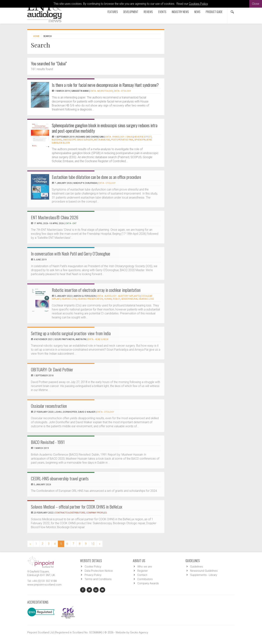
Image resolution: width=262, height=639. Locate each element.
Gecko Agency (139, 632)
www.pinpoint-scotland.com (44, 584)
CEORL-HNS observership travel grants (60, 478)
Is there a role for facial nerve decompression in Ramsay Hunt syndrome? (105, 85)
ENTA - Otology (122, 91)
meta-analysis (102, 139)
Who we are (144, 566)
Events (162, 12)
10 (92, 543)
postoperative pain (122, 139)
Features (113, 12)
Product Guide (214, 12)
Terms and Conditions (98, 579)
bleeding (57, 139)
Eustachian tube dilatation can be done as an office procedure (96, 177)
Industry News (180, 12)
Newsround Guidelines (204, 570)
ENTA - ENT (71, 223)
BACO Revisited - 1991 (48, 442)
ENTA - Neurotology (101, 91)
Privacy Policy (93, 575)
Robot (116, 299)
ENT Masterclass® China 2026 (54, 217)
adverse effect (143, 137)
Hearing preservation (90, 299)
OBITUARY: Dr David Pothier (52, 369)
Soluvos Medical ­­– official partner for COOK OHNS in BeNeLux (76, 506)
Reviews (148, 12)
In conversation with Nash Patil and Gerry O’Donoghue (70, 253)
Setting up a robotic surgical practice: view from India (71, 333)
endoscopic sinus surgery (78, 139)
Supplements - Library (203, 575)
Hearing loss (69, 299)
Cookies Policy (198, 3)
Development (130, 12)
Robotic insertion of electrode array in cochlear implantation (96, 290)
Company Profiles (96, 512)
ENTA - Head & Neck (98, 339)
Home (36, 36)
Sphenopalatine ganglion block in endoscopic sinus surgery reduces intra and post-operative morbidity (104, 128)
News (197, 12)
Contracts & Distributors (70, 512)
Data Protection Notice (99, 570)
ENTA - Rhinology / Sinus (118, 137)
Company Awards (148, 583)
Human (108, 299)
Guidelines (196, 566)
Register (142, 570)
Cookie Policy (93, 566)
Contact (142, 575)
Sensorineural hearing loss (137, 299)
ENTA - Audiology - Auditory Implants (118, 296)
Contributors (145, 579)
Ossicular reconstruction (49, 405)
